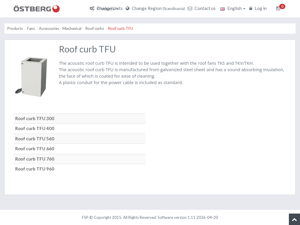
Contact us (202, 8)
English (233, 8)
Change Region (156, 8)
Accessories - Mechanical (60, 28)
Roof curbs (95, 28)
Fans (31, 28)
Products (107, 8)
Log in (259, 8)
